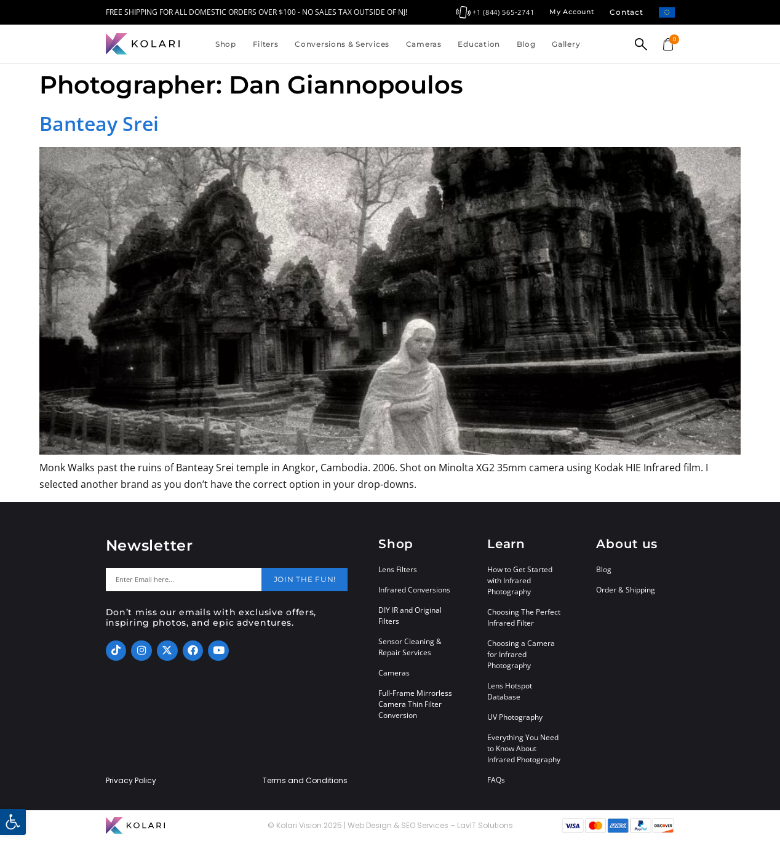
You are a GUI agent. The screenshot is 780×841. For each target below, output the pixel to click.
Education (478, 44)
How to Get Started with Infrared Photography (519, 580)
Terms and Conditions (305, 781)
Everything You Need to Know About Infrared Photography (523, 748)
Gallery (566, 44)
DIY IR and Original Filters (410, 615)
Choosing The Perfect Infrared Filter (523, 617)
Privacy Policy (131, 781)
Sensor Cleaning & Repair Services (410, 647)
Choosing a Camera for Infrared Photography (521, 654)
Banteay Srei (99, 123)
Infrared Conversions (414, 589)
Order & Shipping (625, 589)
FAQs (496, 780)
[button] (13, 822)
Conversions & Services (342, 44)
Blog (526, 44)
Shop (225, 44)
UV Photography (515, 717)
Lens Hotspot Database (509, 691)
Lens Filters (397, 569)
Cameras (424, 44)
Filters (266, 44)
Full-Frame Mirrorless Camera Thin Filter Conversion (415, 704)
